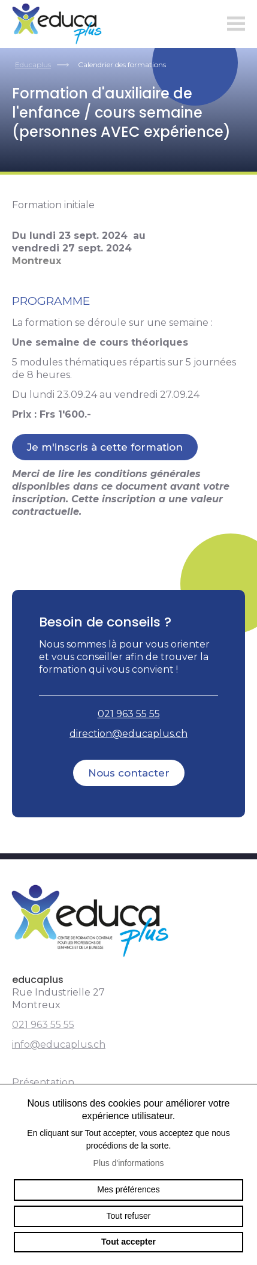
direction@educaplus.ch (128, 733)
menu (236, 24)
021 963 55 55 (129, 714)
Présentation (43, 1082)
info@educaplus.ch (58, 1044)
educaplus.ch (60, 24)
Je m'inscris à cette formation (105, 447)
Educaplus (33, 64)
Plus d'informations (128, 1163)
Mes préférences (128, 1189)
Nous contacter (129, 773)
